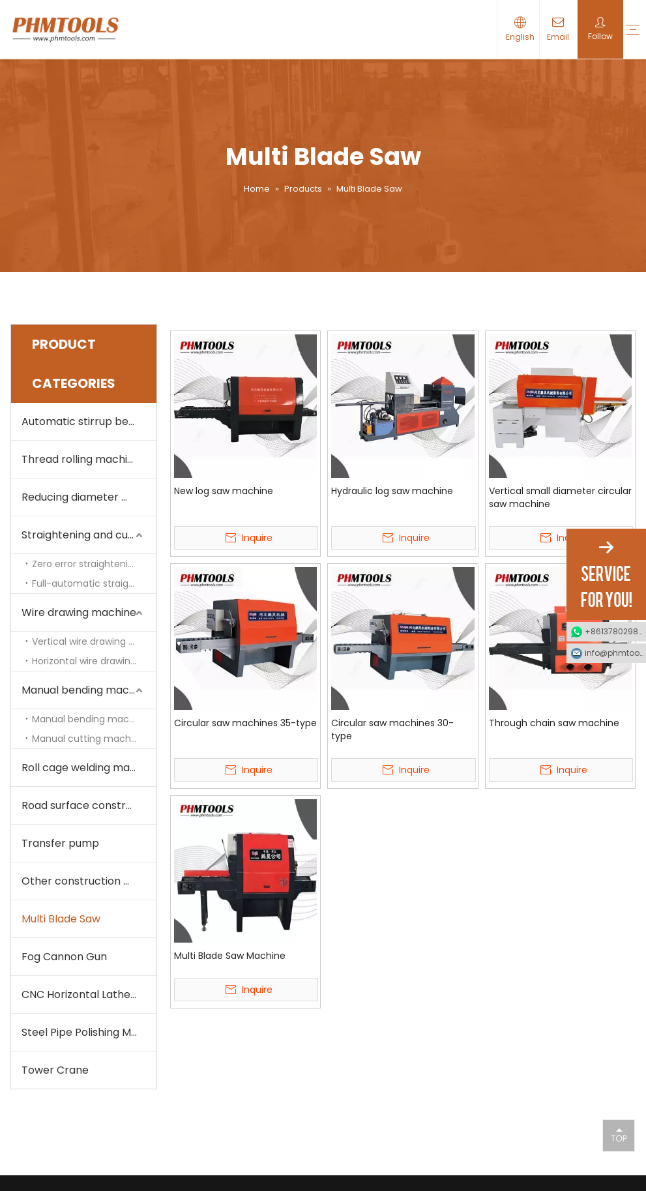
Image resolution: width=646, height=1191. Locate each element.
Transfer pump (60, 843)
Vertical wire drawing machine (94, 641)
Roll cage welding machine (89, 767)
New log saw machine (223, 490)
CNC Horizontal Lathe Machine (89, 994)
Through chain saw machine (554, 722)
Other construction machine (89, 881)
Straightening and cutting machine (89, 534)
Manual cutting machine (88, 738)
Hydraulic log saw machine (392, 490)
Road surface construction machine (89, 805)
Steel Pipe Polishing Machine (89, 1032)
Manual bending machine (90, 719)
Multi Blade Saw (61, 918)
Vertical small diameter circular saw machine (560, 497)
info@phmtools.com (615, 652)
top (618, 1134)
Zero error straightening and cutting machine (94, 563)
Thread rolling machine (81, 459)
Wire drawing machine (79, 612)
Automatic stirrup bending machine (89, 421)
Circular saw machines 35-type (245, 722)
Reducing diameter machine (89, 497)
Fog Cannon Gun (64, 956)
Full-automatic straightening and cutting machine (94, 583)
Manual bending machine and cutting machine (89, 690)
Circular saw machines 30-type (392, 729)
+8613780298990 (615, 631)
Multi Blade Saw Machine (230, 955)
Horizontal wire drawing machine (94, 661)
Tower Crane (55, 1070)
